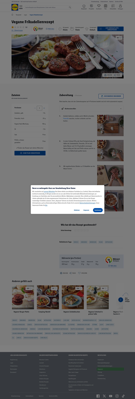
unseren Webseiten (49, 191)
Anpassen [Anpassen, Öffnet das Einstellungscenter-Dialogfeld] (86, 210)
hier (46, 205)
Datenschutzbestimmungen (87, 203)
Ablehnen (77, 210)
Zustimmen (98, 210)
